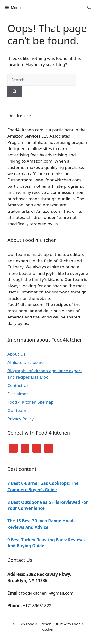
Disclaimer (17, 394)
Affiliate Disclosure (25, 362)
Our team (16, 410)
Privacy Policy (20, 419)
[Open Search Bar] (89, 7)
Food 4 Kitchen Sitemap (30, 402)
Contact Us (18, 385)
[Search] (14, 91)
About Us (16, 354)
